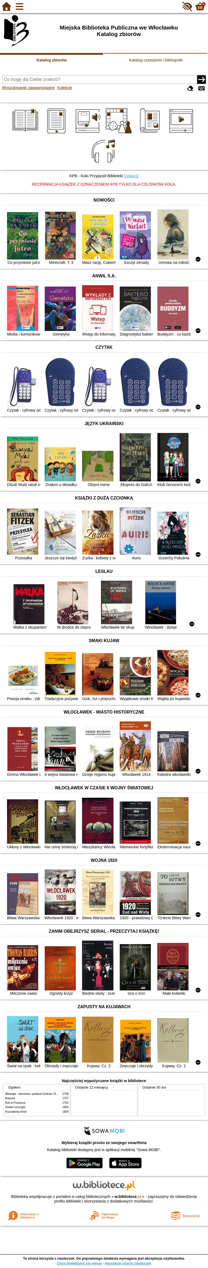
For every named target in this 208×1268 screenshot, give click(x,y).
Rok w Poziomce (15, 1102)
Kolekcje (64, 88)
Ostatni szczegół (15, 1107)
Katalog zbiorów (52, 60)
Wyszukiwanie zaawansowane (28, 88)
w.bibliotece (128, 1196)
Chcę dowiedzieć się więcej (79, 1263)
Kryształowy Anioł (15, 1111)
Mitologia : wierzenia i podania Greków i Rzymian (35, 1093)
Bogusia (10, 1098)
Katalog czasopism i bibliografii (156, 60)
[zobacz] (131, 176)
